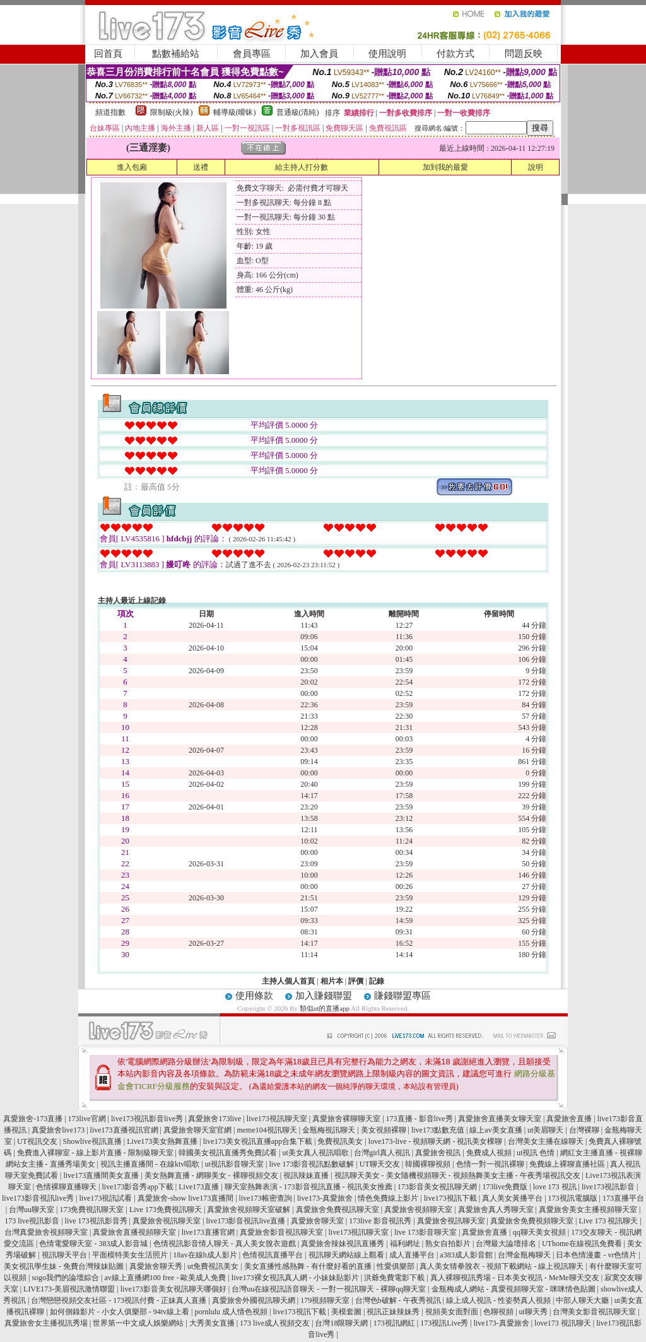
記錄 (376, 981)
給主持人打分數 (301, 167)
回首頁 (108, 54)
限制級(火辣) (171, 112)
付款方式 (455, 54)
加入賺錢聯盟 (323, 996)
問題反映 (524, 54)
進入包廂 (132, 167)
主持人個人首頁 (288, 981)
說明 (535, 167)
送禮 (200, 167)
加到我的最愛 (445, 167)
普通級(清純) (297, 112)
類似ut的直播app (324, 1008)
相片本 (331, 981)
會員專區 (252, 54)
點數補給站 (175, 54)
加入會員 (319, 54)
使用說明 (387, 54)
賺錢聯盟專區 (402, 996)
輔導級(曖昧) (234, 112)
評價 (355, 981)
